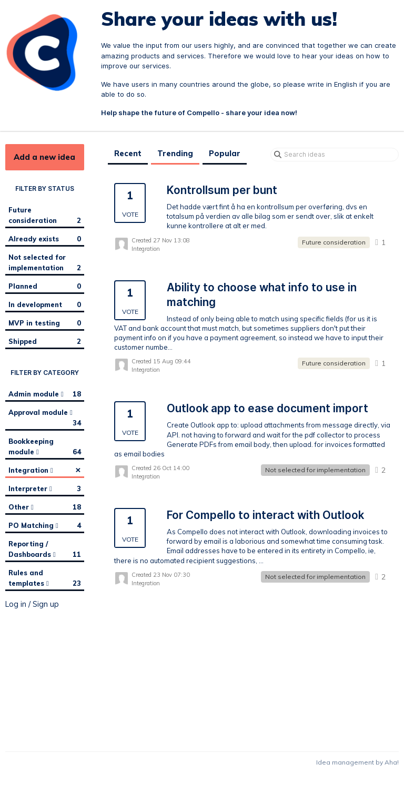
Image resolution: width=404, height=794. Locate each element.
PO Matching (44, 525)
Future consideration (44, 216)
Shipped (44, 341)
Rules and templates (44, 578)
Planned (44, 286)
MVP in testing (44, 323)
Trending (175, 153)
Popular (224, 153)
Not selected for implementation (44, 263)
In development (44, 304)
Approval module (44, 418)
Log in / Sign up (32, 604)
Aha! (392, 762)
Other (44, 507)
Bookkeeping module (44, 447)
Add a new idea (44, 157)
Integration (44, 469)
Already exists (44, 238)
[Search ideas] (334, 154)
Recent (128, 153)
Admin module (44, 394)
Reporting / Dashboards (44, 549)
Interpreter (44, 488)
